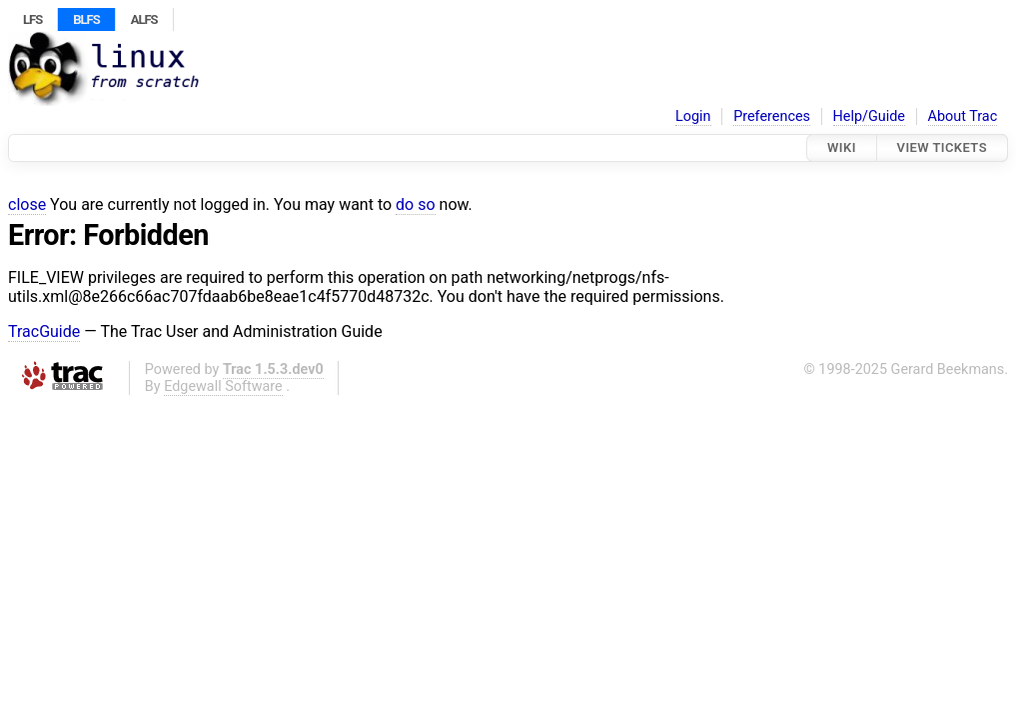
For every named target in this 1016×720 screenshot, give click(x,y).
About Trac (963, 116)
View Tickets (942, 147)
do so (416, 204)
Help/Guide (869, 116)
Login (693, 116)
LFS (32, 19)
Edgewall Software (223, 386)
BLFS (86, 19)
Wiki (841, 147)
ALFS (144, 19)
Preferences (771, 116)
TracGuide (44, 331)
